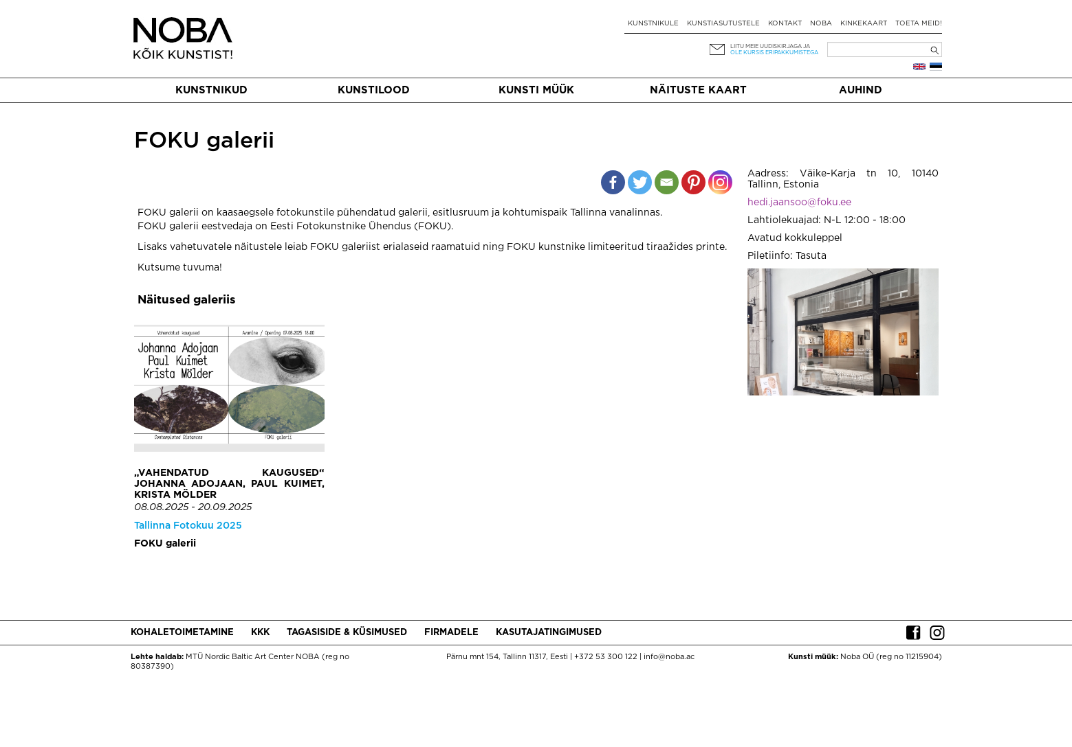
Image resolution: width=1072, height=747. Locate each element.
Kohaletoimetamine (182, 632)
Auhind (860, 90)
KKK (260, 632)
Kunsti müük (536, 90)
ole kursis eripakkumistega (774, 52)
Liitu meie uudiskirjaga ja (770, 46)
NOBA (821, 24)
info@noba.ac (669, 657)
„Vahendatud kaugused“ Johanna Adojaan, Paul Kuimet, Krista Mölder (229, 484)
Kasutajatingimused (549, 632)
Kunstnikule (653, 24)
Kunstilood (374, 90)
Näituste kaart (698, 90)
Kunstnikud (211, 90)
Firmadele (451, 632)
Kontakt (785, 24)
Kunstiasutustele (723, 24)
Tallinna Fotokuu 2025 (188, 526)
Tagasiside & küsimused (347, 632)
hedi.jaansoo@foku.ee (799, 202)
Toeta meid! (918, 24)
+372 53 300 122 (605, 657)
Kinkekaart (863, 24)
